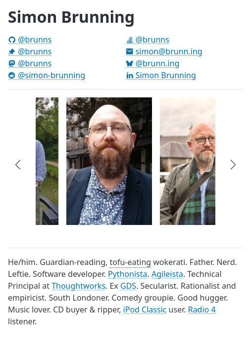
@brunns (29, 39)
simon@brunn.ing (164, 51)
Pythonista (128, 273)
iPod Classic (145, 309)
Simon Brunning (161, 75)
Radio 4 (202, 309)
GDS (128, 285)
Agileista (167, 273)
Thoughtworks (78, 285)
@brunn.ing (153, 63)
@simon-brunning (46, 75)
